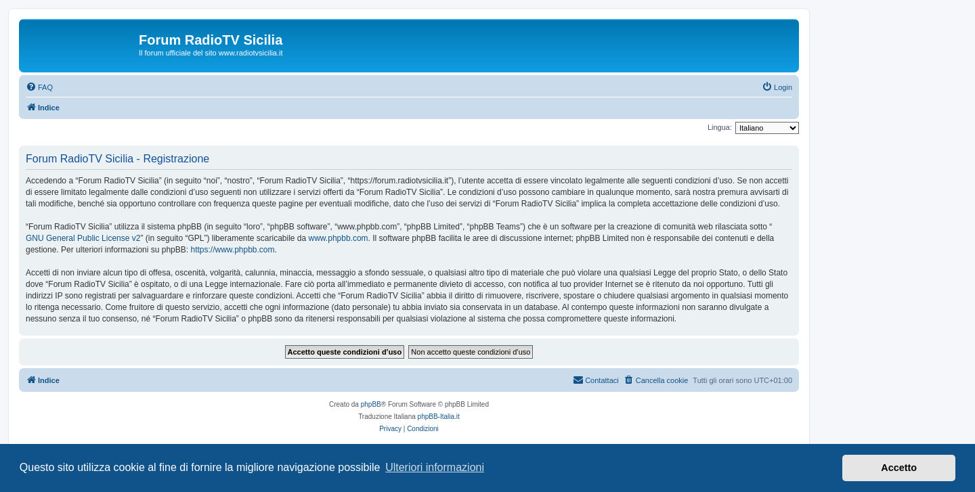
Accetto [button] (899, 467)
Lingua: (720, 127)
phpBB (371, 404)
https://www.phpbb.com (232, 249)
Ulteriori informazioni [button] (434, 467)
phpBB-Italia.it (439, 416)
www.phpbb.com (338, 238)
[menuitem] (39, 87)
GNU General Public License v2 (83, 238)
